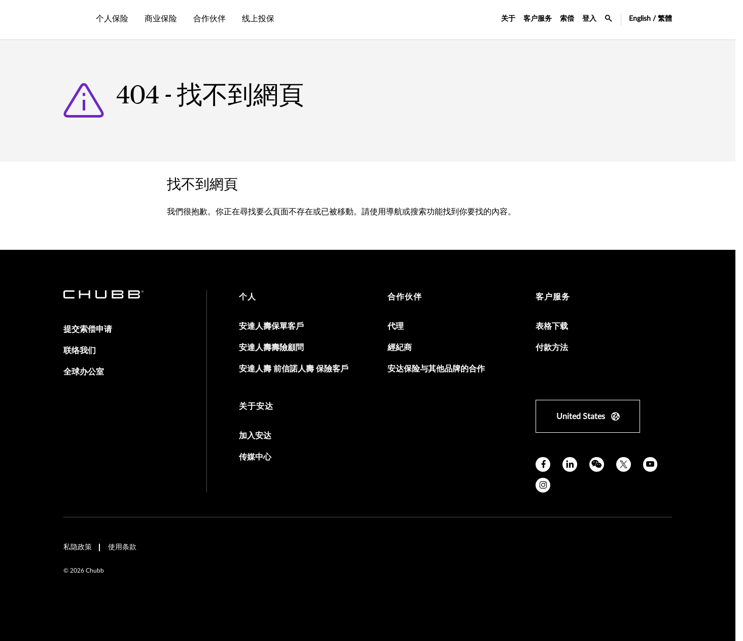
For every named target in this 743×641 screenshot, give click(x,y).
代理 (395, 326)
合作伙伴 (404, 297)
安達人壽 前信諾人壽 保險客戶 (293, 369)
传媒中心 (255, 457)
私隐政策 (77, 547)
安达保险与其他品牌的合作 (436, 369)
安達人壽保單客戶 (271, 326)
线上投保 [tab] (258, 19)
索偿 (567, 18)
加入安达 (255, 436)
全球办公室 (83, 372)
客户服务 (537, 18)
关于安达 (256, 406)
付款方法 (552, 348)
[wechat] (596, 464)
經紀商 (399, 348)
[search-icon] (609, 19)
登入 (589, 18)
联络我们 (79, 351)
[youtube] (650, 464)
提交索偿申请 (87, 329)
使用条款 (122, 547)
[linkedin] (569, 464)
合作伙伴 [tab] (209, 19)
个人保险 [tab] (112, 19)
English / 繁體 (650, 18)
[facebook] (543, 464)
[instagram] (543, 485)
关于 (508, 18)
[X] (623, 464)
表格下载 (552, 326)
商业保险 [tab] (161, 19)
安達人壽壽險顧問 (271, 348)
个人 (247, 297)
